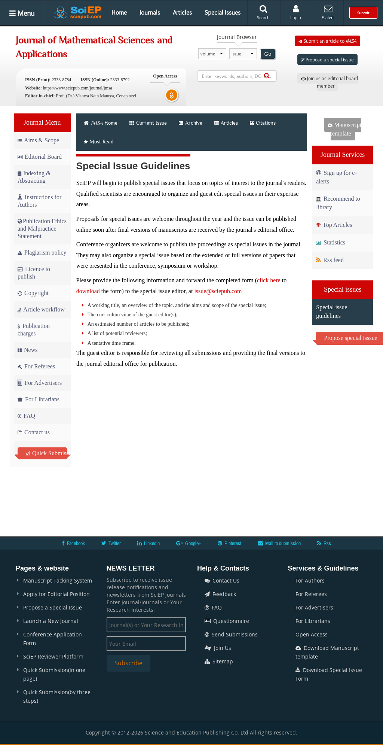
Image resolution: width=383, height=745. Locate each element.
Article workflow (41, 309)
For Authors (310, 580)
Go (268, 54)
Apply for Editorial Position (56, 593)
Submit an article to (327, 40)
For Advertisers (40, 383)
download (88, 291)
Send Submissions (231, 634)
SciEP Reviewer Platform (53, 656)
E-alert (328, 12)
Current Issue (148, 123)
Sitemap (219, 661)
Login (295, 12)
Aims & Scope (38, 140)
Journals (150, 12)
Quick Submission (46, 453)
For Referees (36, 366)
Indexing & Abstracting (34, 177)
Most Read (98, 142)
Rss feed (330, 260)
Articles (182, 12)
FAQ (26, 416)
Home (119, 12)
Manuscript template (344, 129)
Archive (190, 123)
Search (263, 12)
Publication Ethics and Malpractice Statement (42, 228)
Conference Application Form (52, 639)
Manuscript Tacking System (57, 580)
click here (269, 280)
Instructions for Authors (39, 201)
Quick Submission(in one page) (54, 674)
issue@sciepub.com (218, 291)
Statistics (330, 242)
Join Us (218, 647)
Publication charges (34, 330)
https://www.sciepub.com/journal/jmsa (77, 88)
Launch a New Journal (50, 620)
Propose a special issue (327, 59)
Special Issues (222, 12)
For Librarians (38, 399)
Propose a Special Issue (52, 607)
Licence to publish (34, 273)
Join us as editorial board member (329, 82)
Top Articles (334, 225)
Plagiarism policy (42, 252)
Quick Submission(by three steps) (57, 696)
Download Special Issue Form (328, 674)
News (27, 350)
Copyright (33, 293)
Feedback (220, 593)
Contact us (34, 432)
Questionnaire (227, 620)
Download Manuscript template (327, 652)
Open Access (311, 634)
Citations (263, 123)
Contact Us (222, 580)
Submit (363, 12)
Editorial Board (40, 156)
